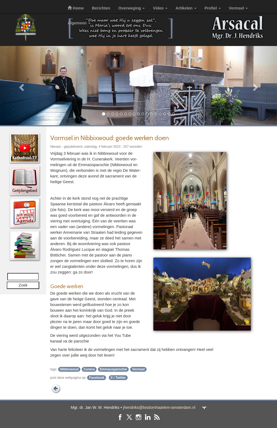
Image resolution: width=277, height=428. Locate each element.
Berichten (101, 8)
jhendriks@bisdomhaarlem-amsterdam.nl (159, 407)
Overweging (131, 8)
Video (160, 8)
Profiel (213, 8)
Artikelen (186, 8)
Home (76, 8)
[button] (21, 85)
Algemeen (79, 23)
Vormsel (238, 8)
